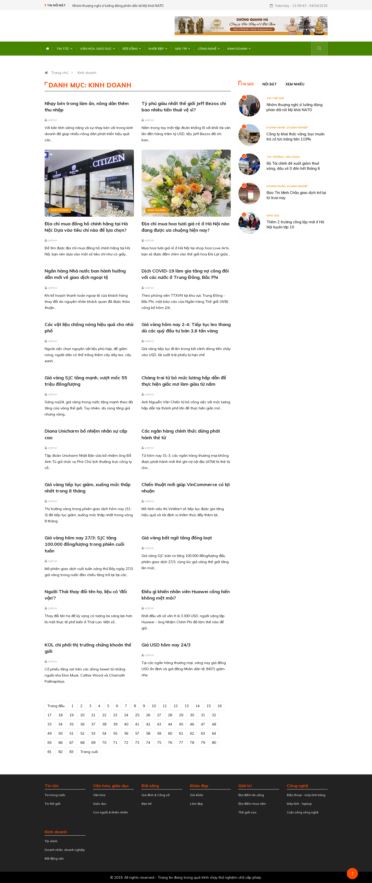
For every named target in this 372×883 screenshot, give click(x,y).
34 (60, 724)
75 (159, 742)
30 (192, 715)
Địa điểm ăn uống (251, 795)
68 (82, 742)
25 (137, 715)
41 (137, 724)
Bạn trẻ (147, 804)
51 (71, 733)
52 (82, 733)
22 (104, 715)
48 (214, 724)
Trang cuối (89, 751)
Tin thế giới (275, 98)
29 (181, 715)
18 (60, 715)
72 (126, 742)
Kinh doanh (239, 48)
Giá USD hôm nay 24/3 (166, 645)
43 (159, 724)
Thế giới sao (247, 812)
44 (170, 724)
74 (148, 742)
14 (198, 706)
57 (137, 733)
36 (82, 724)
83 (71, 751)
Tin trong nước (55, 795)
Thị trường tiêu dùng (283, 157)
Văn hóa (99, 795)
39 (115, 724)
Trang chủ (59, 72)
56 (126, 733)
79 (203, 742)
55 (115, 733)
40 (126, 724)
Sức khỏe (196, 795)
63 (203, 733)
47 (203, 724)
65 (49, 742)
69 (93, 742)
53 (93, 733)
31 (203, 715)
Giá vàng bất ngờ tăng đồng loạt (177, 538)
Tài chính (51, 841)
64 (214, 733)
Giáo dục (273, 215)
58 (148, 733)
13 (187, 706)
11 (165, 706)
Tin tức (64, 48)
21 (93, 715)
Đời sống (132, 48)
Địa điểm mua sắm (252, 804)
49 (49, 733)
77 (181, 742)
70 (104, 742)
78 (192, 742)
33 (49, 724)
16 (219, 706)
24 (126, 715)
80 (214, 742)
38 (104, 724)
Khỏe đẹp (158, 48)
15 (209, 706)
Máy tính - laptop (299, 804)
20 (82, 715)
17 (49, 715)
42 (148, 724)
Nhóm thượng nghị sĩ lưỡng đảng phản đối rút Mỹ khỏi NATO (118, 6)
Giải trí (182, 48)
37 (93, 724)
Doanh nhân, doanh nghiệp (287, 127)
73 (137, 742)
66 (60, 742)
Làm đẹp (196, 804)
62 (192, 733)
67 (71, 742)
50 (60, 733)
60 (170, 733)
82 (60, 751)
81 (49, 751)
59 (159, 733)
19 (71, 715)
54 (104, 733)
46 (192, 724)
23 (115, 715)
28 (170, 715)
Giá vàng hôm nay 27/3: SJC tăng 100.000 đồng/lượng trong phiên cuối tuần (84, 544)
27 (159, 715)
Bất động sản (54, 858)
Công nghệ (209, 48)
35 (71, 724)
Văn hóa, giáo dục (97, 48)
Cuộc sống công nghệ (302, 812)
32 (214, 715)
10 (154, 706)
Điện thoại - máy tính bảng (306, 795)
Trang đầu (56, 706)
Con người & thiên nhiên (110, 812)
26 (148, 715)
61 (181, 733)
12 (176, 706)
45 (181, 724)
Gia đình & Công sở (156, 795)
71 (115, 742)
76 (170, 742)
